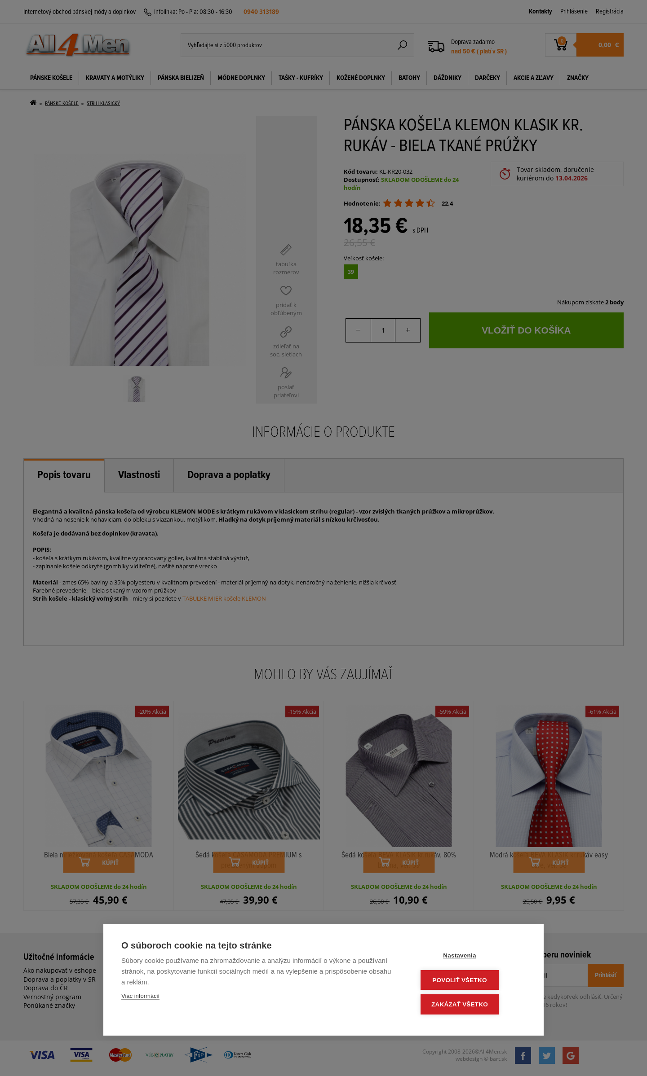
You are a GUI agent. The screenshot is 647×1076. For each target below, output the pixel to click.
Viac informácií (140, 998)
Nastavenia (471, 957)
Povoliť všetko (471, 981)
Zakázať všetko (471, 1004)
